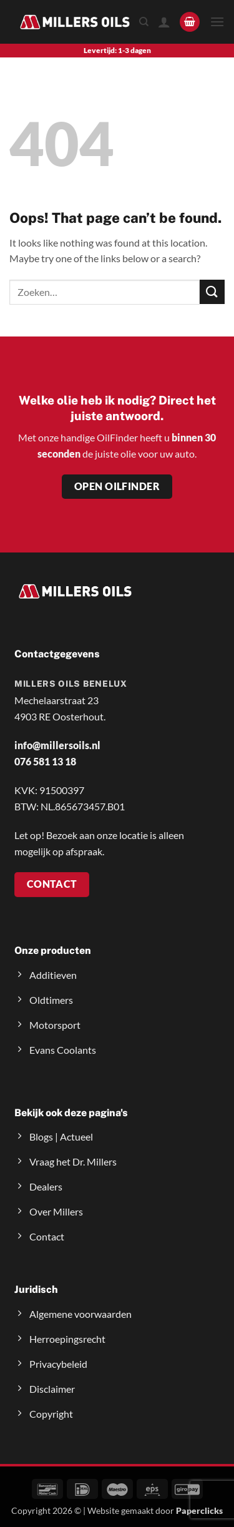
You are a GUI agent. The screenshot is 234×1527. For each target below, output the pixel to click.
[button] (190, 22)
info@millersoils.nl (57, 745)
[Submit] (212, 292)
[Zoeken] (144, 22)
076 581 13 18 (45, 761)
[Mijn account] (164, 22)
